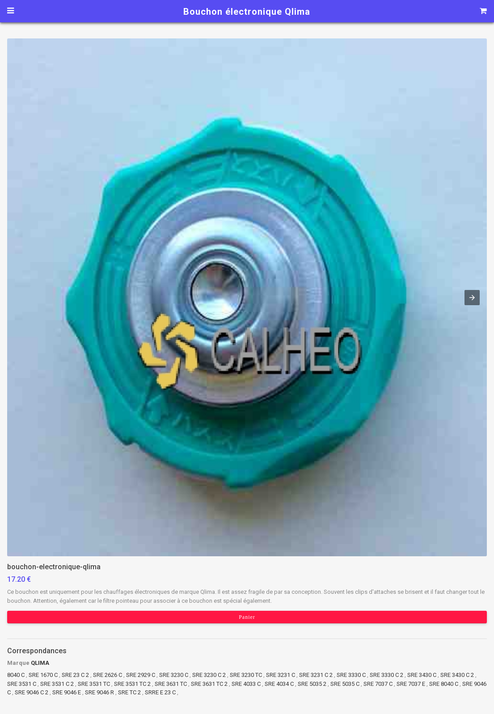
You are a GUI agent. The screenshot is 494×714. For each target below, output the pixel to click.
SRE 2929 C (141, 675)
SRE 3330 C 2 (386, 675)
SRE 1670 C (43, 675)
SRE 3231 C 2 (316, 675)
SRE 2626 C (107, 675)
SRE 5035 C (344, 683)
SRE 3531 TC (94, 683)
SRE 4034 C (279, 683)
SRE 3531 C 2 (57, 683)
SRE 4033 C (246, 683)
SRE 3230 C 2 (209, 675)
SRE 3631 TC (171, 683)
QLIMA (40, 662)
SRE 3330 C (351, 675)
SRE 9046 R (99, 692)
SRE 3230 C (173, 675)
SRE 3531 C (21, 683)
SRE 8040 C (443, 683)
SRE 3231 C (280, 675)
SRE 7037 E (411, 683)
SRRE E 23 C (161, 692)
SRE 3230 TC (246, 675)
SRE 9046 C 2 (31, 692)
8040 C (16, 675)
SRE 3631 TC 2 (209, 683)
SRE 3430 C (421, 675)
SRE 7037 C (378, 683)
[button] (247, 297)
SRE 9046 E (66, 692)
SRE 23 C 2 (75, 675)
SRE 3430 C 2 (457, 675)
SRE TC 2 (129, 692)
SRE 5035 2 (312, 683)
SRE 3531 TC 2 (132, 683)
